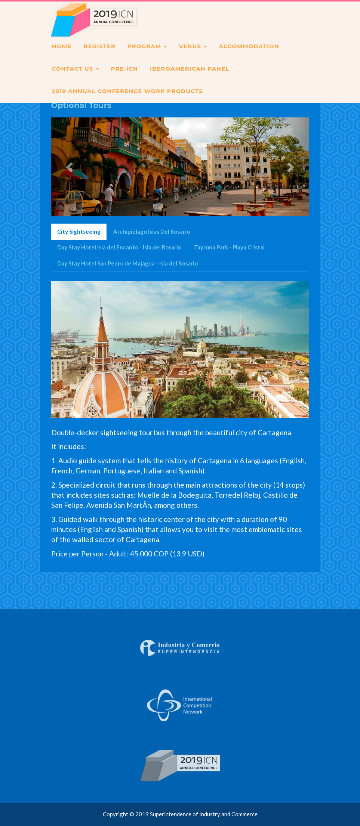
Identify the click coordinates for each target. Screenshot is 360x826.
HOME (62, 55)
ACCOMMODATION (249, 55)
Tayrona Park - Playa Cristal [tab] (229, 247)
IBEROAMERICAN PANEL (189, 77)
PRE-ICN (124, 77)
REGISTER (100, 55)
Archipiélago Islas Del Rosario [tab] (151, 231)
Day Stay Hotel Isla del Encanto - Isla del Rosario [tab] (119, 247)
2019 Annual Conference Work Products (127, 100)
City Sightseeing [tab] (79, 231)
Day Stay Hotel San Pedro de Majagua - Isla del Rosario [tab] (127, 263)
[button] (70, 166)
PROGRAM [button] (147, 55)
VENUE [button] (193, 55)
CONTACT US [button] (75, 77)
